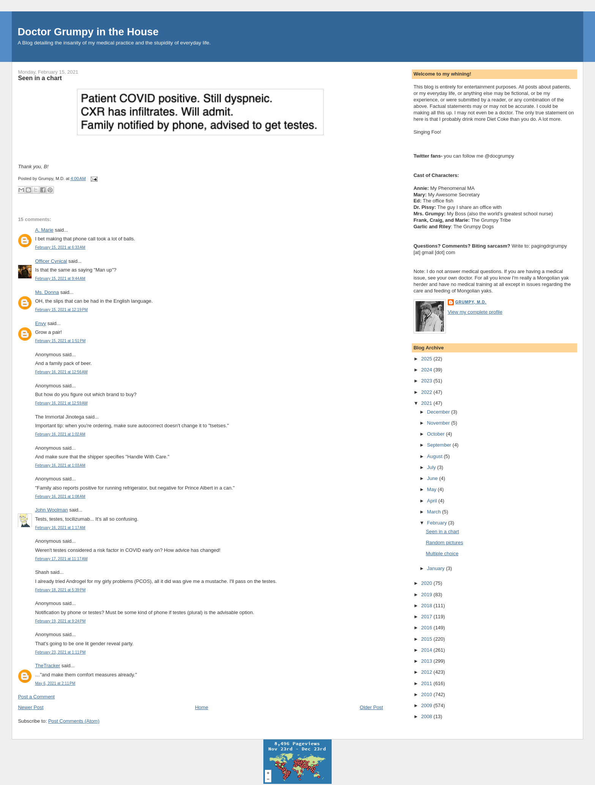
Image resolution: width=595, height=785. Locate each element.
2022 (427, 392)
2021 (427, 403)
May (432, 489)
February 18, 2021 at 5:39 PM (60, 590)
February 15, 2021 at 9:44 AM (60, 278)
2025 (427, 359)
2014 (427, 650)
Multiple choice (442, 553)
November (439, 423)
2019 (427, 594)
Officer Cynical (51, 261)
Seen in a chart (40, 77)
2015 (427, 639)
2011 (427, 683)
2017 (427, 616)
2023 (427, 381)
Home (201, 707)
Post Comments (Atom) (73, 721)
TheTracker (47, 665)
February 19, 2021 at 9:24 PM (60, 621)
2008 (427, 716)
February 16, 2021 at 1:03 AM (60, 465)
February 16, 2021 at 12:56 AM (61, 372)
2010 (427, 694)
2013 (427, 661)
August (435, 456)
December (439, 412)
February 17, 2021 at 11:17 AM (61, 559)
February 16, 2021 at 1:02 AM (60, 434)
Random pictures (444, 542)
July (432, 467)
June (433, 478)
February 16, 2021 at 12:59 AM (61, 403)
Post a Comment (36, 697)
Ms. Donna (47, 292)
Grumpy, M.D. (470, 302)
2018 (427, 605)
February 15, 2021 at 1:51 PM (60, 341)
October (436, 434)
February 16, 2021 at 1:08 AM (60, 496)
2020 (427, 583)
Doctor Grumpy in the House (88, 32)
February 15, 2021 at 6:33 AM (60, 247)
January (436, 568)
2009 (427, 705)
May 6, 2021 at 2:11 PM (55, 683)
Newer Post (30, 707)
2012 (427, 672)
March (434, 512)
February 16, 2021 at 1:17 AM (60, 528)
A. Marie (44, 230)
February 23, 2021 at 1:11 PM (60, 652)
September (439, 445)
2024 (427, 370)
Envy (40, 323)
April (432, 501)
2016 (427, 627)
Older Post (371, 707)
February (437, 523)
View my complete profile (475, 312)
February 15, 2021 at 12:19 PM (61, 310)
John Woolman (51, 510)
